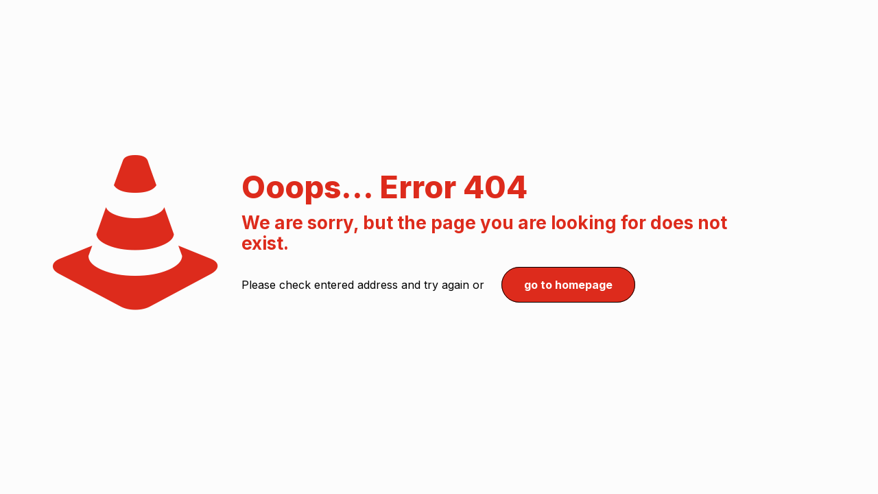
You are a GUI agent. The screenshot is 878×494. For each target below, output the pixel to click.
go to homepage (568, 285)
